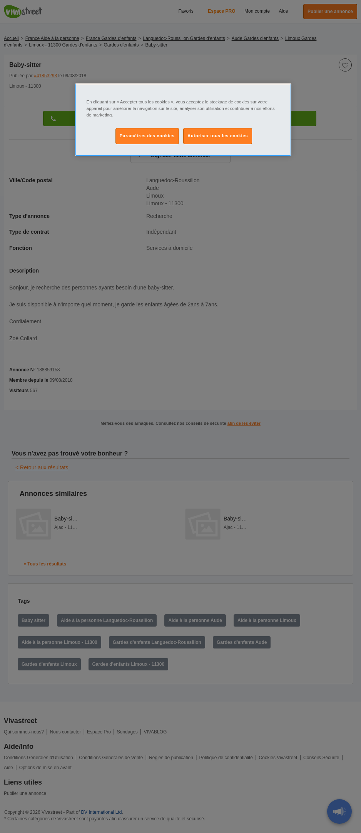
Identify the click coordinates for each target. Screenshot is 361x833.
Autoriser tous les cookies (217, 135)
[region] (183, 119)
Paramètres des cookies (147, 135)
